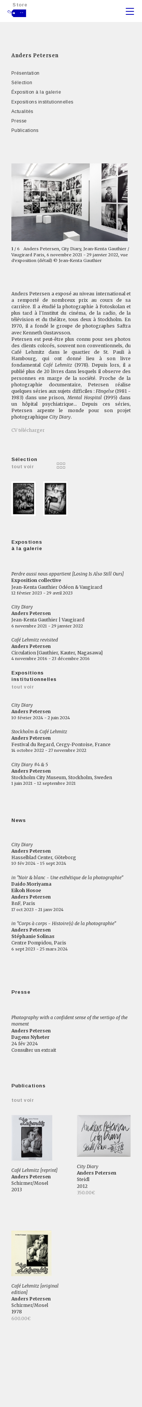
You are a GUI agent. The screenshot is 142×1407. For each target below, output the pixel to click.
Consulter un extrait (33, 1050)
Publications (25, 130)
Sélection (21, 82)
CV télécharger (28, 430)
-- (22, 12)
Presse (19, 121)
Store (20, 5)
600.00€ (21, 1318)
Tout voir (22, 687)
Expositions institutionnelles (42, 102)
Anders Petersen (35, 55)
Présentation (25, 73)
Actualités (22, 111)
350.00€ (86, 1192)
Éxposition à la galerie (36, 92)
